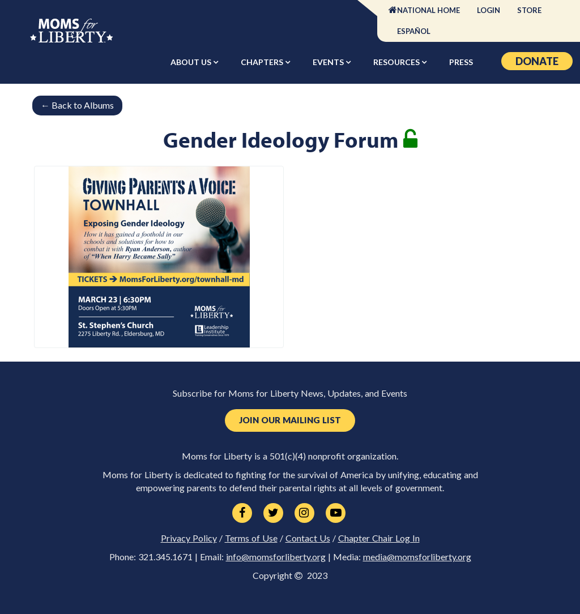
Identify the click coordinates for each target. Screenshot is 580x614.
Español (413, 31)
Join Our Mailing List (290, 420)
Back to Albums (77, 105)
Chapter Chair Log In (379, 538)
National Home (428, 10)
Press (461, 62)
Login (488, 10)
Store (529, 10)
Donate (536, 61)
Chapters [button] (263, 62)
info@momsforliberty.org (276, 556)
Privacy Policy (189, 538)
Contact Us (307, 538)
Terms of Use (251, 538)
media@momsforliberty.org (417, 556)
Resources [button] (397, 62)
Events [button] (329, 62)
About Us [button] (191, 62)
